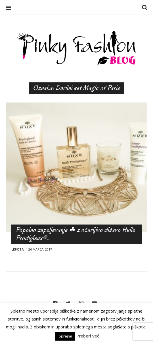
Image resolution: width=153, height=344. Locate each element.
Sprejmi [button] (65, 336)
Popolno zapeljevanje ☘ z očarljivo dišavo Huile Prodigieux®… (75, 233)
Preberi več (87, 336)
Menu (8, 7)
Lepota (17, 249)
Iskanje (144, 7)
